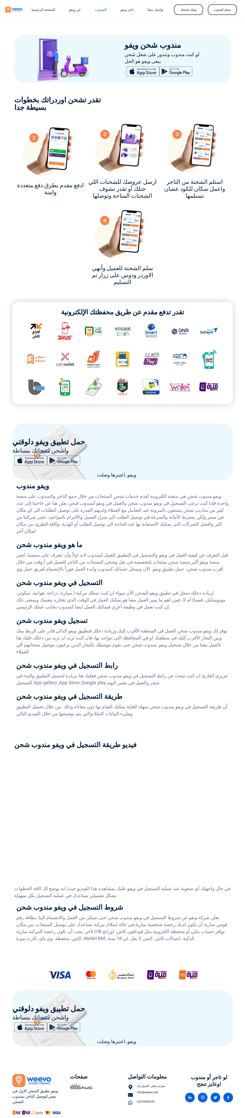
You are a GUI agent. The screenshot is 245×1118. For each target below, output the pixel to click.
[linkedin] (190, 1097)
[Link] (13, 10)
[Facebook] (228, 1097)
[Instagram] (203, 1097)
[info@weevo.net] (132, 1095)
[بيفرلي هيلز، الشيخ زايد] (132, 1088)
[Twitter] (215, 1097)
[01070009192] (132, 1103)
